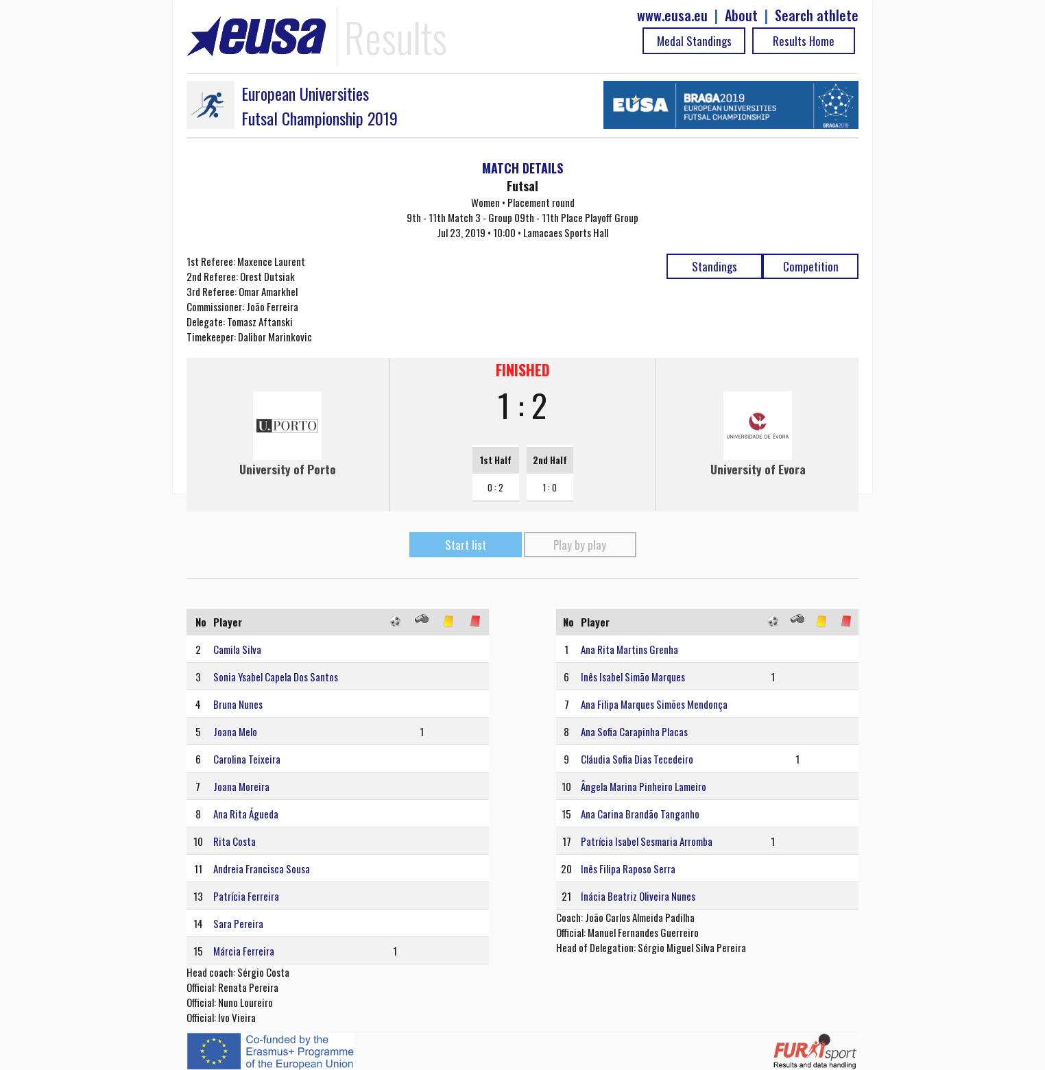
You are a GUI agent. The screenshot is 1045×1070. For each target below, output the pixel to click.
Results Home (803, 40)
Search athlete (816, 15)
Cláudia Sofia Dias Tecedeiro (637, 758)
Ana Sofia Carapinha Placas (634, 731)
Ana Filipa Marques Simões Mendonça (654, 704)
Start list (465, 544)
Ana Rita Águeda (245, 813)
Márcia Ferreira (243, 950)
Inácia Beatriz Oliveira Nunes (638, 895)
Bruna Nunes (238, 704)
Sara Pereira (238, 923)
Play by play (579, 544)
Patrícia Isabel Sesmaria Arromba (646, 841)
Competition (811, 266)
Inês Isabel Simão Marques (633, 676)
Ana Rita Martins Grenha (629, 649)
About (741, 15)
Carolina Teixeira (246, 758)
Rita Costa (234, 841)
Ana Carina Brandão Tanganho (640, 813)
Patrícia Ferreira (246, 895)
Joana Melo (235, 731)
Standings (714, 266)
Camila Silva (237, 649)
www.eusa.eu (672, 15)
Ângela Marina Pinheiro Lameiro (643, 786)
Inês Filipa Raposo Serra (628, 868)
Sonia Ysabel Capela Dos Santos (275, 676)
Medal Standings (694, 40)
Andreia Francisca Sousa (261, 868)
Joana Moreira (241, 786)
